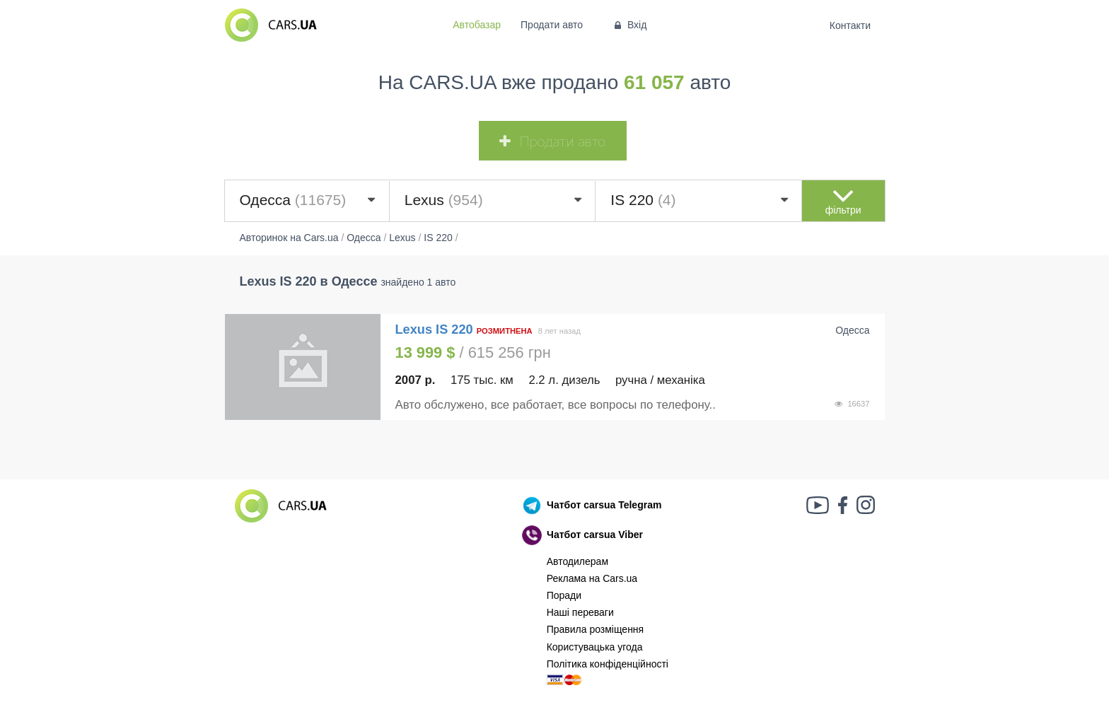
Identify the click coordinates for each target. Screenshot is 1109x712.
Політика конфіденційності (607, 664)
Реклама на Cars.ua (592, 578)
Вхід (629, 24)
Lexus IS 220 (436, 329)
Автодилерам (577, 561)
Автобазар (477, 24)
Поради (564, 595)
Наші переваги (580, 612)
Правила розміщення (595, 629)
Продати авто (552, 24)
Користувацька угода (595, 647)
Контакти (850, 25)
